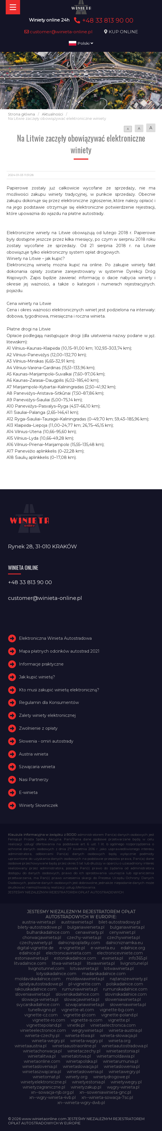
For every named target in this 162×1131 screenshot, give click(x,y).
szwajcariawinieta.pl (84, 1004)
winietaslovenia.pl (39, 1066)
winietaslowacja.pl (80, 1066)
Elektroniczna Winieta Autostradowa (55, 638)
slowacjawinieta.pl (81, 999)
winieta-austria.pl (125, 1030)
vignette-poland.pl (119, 1014)
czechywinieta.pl (123, 937)
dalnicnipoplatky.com (79, 942)
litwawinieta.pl (101, 963)
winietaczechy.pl (83, 1051)
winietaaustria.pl (30, 1045)
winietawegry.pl (124, 1071)
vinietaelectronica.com (113, 1025)
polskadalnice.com (124, 984)
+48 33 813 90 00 (102, 20)
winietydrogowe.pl (111, 1076)
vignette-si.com (86, 1020)
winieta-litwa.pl (79, 1035)
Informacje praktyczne (41, 664)
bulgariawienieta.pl (85, 927)
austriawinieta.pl (77, 922)
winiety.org (76, 1076)
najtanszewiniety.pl (128, 978)
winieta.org (119, 1040)
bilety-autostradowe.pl (40, 927)
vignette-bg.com (117, 1009)
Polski (81, 43)
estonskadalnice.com (75, 958)
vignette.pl (119, 1020)
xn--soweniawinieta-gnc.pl (105, 1092)
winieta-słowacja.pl (118, 1035)
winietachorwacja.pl (42, 1051)
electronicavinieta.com (68, 953)
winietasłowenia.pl (85, 1071)
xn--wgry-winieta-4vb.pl (52, 1097)
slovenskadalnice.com (77, 994)
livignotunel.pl (134, 963)
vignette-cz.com (41, 1014)
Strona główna (21, 114)
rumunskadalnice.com (125, 989)
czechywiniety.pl (35, 942)
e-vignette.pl (72, 947)
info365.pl (138, 958)
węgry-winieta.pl (123, 1087)
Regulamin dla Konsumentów (49, 702)
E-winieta (28, 792)
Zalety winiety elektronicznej (47, 715)
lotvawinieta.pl (84, 968)
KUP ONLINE (123, 31)
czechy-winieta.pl (84, 937)
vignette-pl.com (79, 1014)
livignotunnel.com (46, 968)
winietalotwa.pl (76, 1056)
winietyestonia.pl (88, 1082)
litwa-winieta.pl (66, 963)
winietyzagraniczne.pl (44, 1087)
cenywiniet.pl (122, 932)
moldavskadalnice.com (37, 978)
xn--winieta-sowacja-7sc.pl (107, 1097)
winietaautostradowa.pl (125, 1045)
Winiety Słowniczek (38, 805)
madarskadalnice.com (104, 973)
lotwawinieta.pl (119, 968)
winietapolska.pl (81, 1061)
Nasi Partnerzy (33, 779)
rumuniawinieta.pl (79, 989)
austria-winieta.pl (38, 922)
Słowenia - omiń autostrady (46, 741)
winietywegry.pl (126, 1082)
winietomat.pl (46, 1076)
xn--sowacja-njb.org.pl (52, 1092)
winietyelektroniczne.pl (43, 1082)
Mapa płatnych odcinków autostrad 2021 (59, 651)
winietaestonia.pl (122, 1051)
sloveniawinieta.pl (32, 994)
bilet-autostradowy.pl (119, 922)
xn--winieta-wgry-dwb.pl (81, 1102)
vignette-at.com (77, 1009)
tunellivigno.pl (42, 1009)
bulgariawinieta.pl (127, 927)
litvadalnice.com (30, 963)
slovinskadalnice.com (126, 994)
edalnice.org (133, 947)
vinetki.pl (76, 1025)
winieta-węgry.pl (86, 1040)
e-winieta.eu (103, 947)
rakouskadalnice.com (35, 989)
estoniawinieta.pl (31, 958)
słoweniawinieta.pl (128, 1004)
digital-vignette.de (35, 947)
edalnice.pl (29, 953)
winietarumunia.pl (120, 1061)
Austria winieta (33, 754)
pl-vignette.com (85, 984)
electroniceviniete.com (120, 953)
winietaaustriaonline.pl (74, 1045)
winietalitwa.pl (42, 1056)
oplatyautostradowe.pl (41, 984)
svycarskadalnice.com (38, 1004)
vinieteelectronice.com (43, 1030)
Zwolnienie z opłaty (38, 728)
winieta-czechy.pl (42, 1035)
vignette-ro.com (48, 1020)
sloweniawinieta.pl (123, 999)
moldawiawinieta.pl (85, 978)
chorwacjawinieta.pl (41, 937)
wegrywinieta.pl (87, 1030)
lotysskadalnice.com (56, 973)
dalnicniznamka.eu (124, 942)
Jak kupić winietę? (37, 677)
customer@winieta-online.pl (58, 31)
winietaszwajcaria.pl (41, 1071)
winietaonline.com (42, 1061)
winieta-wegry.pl (48, 1040)
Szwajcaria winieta (37, 766)
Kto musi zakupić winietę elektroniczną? (59, 689)
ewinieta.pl (112, 958)
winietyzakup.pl (86, 1087)
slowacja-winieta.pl (40, 999)
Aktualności (52, 114)
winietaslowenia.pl (122, 1066)
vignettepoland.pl (43, 1025)
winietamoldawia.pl (115, 1056)
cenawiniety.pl (89, 932)
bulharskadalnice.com (48, 932)
